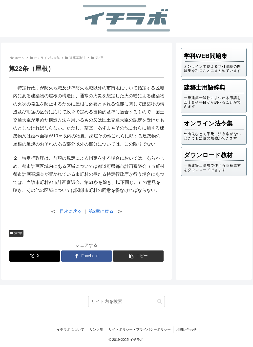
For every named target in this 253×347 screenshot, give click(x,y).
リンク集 (96, 329)
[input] (126, 301)
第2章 (16, 233)
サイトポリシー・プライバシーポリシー (139, 329)
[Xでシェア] (34, 256)
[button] (138, 256)
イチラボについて (70, 329)
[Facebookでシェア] (86, 256)
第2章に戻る (101, 211)
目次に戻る (71, 211)
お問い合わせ (186, 329)
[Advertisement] (214, 215)
